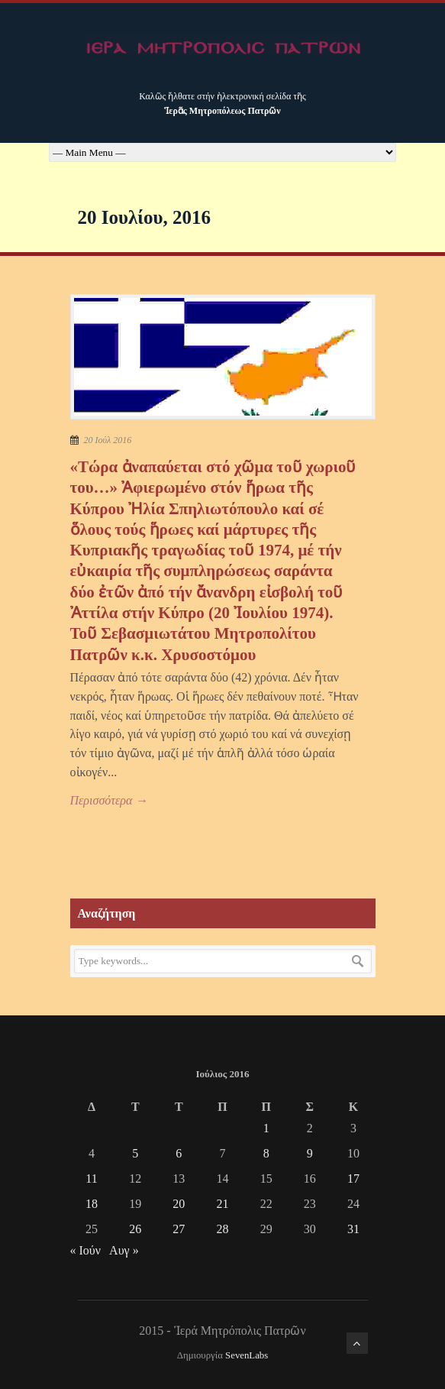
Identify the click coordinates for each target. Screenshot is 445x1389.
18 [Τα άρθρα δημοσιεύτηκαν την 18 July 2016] (91, 1203)
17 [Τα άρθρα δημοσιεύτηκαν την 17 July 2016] (353, 1178)
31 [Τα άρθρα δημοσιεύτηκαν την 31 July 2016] (353, 1228)
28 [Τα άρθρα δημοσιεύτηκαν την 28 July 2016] (222, 1228)
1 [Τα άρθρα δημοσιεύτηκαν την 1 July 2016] (266, 1128)
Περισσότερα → (109, 800)
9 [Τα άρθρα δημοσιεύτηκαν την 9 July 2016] (310, 1153)
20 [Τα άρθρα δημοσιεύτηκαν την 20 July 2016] (179, 1203)
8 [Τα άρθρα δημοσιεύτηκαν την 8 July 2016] (266, 1153)
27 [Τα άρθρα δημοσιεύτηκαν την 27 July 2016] (179, 1228)
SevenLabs (246, 1355)
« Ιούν (85, 1250)
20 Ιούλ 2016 (108, 440)
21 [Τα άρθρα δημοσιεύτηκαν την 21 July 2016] (222, 1203)
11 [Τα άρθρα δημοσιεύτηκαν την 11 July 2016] (91, 1178)
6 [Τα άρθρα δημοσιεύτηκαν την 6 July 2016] (179, 1153)
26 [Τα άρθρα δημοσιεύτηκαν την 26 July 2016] (135, 1228)
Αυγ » (124, 1250)
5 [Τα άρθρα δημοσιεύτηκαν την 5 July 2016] (135, 1153)
